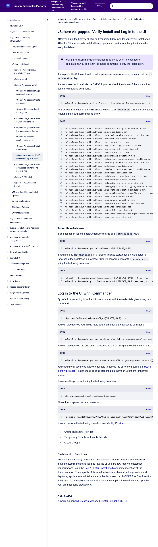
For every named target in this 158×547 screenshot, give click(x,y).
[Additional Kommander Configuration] (7, 237)
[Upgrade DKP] (7, 258)
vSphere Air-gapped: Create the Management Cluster (28, 129)
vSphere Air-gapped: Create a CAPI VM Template (28, 120)
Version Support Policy (19, 298)
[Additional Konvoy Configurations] (7, 246)
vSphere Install (20, 79)
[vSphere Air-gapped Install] (12, 85)
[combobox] (131, 6)
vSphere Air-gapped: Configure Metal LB (25, 138)
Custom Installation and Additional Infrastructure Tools (24, 229)
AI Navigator (15, 281)
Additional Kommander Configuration (19, 239)
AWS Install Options (20, 52)
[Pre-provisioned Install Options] (10, 46)
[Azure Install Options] (10, 201)
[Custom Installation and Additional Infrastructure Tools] (7, 228)
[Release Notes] (7, 275)
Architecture (15, 20)
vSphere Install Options (22, 64)
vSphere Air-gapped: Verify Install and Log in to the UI (28, 157)
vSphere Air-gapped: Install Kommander (28, 147)
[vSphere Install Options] (10, 64)
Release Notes (16, 275)
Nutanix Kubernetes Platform (30, 6)
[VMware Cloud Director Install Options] (10, 192)
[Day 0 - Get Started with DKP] (7, 32)
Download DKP (16, 26)
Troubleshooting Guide (19, 263)
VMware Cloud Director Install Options (25, 194)
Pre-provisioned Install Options (25, 47)
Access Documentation (20, 287)
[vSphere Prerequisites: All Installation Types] (12, 70)
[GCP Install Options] (10, 213)
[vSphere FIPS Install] (12, 177)
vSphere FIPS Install (23, 177)
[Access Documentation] (7, 287)
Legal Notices (16, 304)
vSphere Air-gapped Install (25, 85)
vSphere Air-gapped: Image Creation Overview (28, 92)
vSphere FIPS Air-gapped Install (25, 184)
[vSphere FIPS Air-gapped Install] (12, 183)
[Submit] (113, 6)
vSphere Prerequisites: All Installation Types (25, 71)
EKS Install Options (20, 58)
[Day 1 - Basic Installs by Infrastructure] (7, 37)
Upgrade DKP (15, 258)
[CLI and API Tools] (7, 269)
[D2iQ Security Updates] (7, 293)
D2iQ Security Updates (19, 293)
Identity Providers (116, 423)
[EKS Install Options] (10, 58)
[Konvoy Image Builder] (7, 252)
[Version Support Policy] (7, 298)
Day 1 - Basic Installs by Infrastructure (20, 39)
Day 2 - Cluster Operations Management (21, 220)
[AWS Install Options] (10, 52)
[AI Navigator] (7, 281)
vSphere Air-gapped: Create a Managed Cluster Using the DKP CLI (28, 167)
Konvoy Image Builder (19, 252)
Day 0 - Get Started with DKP (22, 32)
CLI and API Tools (17, 269)
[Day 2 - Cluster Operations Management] (7, 219)
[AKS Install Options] (10, 207)
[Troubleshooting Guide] (7, 263)
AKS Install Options (20, 207)
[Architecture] (7, 20)
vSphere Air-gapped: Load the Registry (27, 111)
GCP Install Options (20, 213)
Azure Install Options (21, 201)
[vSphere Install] (12, 79)
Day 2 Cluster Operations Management (106, 468)
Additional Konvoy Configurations (24, 246)
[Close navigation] (47, 19)
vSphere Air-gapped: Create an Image (28, 101)
